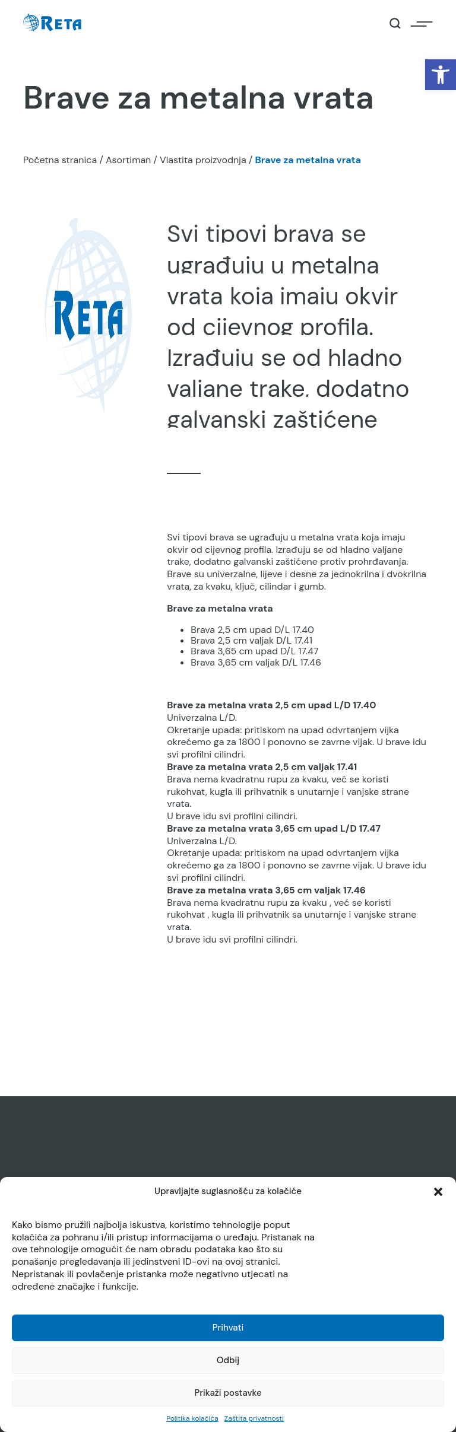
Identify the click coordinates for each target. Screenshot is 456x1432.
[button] (440, 74)
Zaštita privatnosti (254, 1418)
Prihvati (228, 1328)
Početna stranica (60, 160)
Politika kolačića (192, 1418)
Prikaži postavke (227, 1393)
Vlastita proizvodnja (203, 160)
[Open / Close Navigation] (421, 23)
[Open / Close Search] (395, 23)
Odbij (228, 1360)
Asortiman (128, 160)
